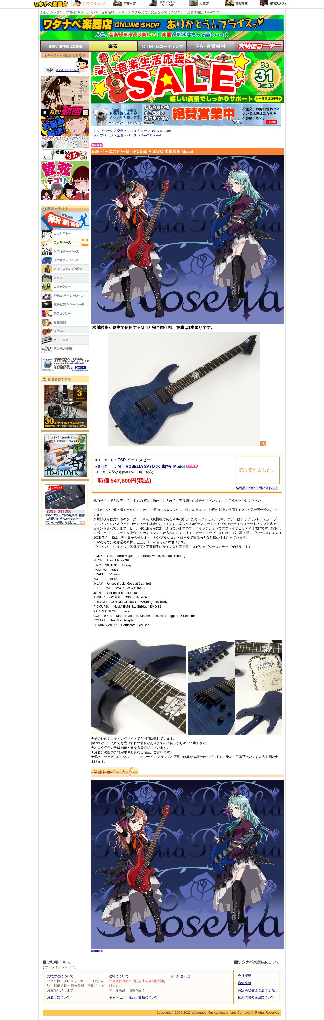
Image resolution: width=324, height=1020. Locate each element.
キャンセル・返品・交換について (133, 997)
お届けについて (58, 997)
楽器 (120, 131)
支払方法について (60, 976)
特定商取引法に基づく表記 (257, 990)
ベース (132, 135)
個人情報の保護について (256, 997)
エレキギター (137, 131)
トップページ (103, 131)
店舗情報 (244, 983)
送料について (119, 976)
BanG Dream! (161, 131)
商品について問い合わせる (257, 488)
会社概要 (244, 976)
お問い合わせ (180, 976)
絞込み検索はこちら (67, 70)
